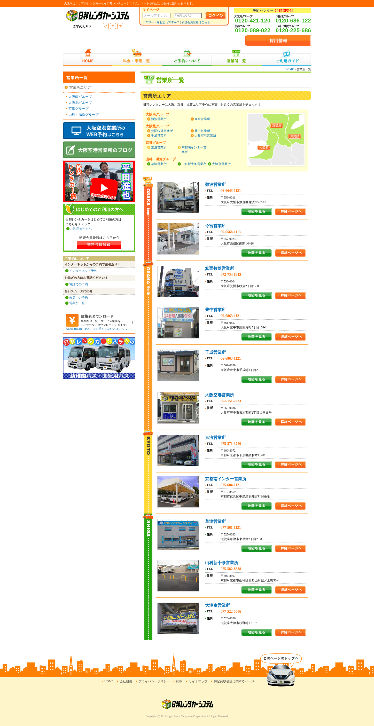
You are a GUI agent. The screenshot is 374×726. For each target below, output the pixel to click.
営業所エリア (80, 87)
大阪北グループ (80, 103)
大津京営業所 (221, 164)
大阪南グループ (80, 97)
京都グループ (78, 109)
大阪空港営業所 (205, 135)
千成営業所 (159, 135)
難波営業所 (159, 119)
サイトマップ (198, 681)
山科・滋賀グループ (83, 114)
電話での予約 (78, 284)
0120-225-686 (293, 30)
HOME (87, 57)
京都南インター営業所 (225, 479)
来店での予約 (78, 297)
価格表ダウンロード (97, 316)
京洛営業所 (159, 147)
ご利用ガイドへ (81, 229)
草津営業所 (159, 164)
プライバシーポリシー (154, 681)
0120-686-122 (293, 20)
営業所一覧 (237, 57)
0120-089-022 (252, 30)
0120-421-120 (252, 20)
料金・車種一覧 (137, 57)
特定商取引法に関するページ (234, 681)
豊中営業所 (202, 131)
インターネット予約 (83, 271)
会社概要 (126, 681)
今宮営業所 (202, 119)
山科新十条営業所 (194, 164)
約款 (179, 681)
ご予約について (187, 57)
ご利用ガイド (286, 57)
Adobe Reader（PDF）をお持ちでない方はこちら (96, 328)
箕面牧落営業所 (162, 131)
